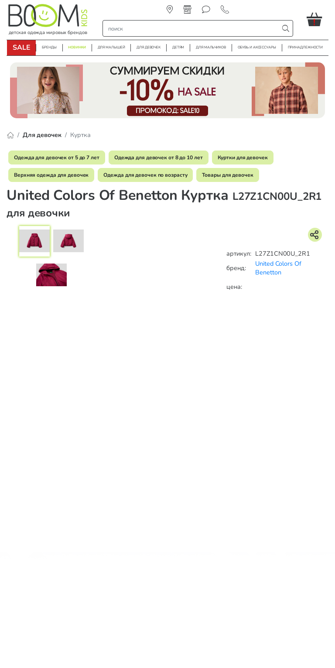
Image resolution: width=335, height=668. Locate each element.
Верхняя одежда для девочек (51, 174)
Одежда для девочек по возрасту (145, 174)
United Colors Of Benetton (278, 268)
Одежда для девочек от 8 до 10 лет (158, 157)
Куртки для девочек (243, 157)
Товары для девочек (227, 174)
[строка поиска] (193, 28)
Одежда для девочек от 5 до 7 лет (56, 157)
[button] (317, 19)
